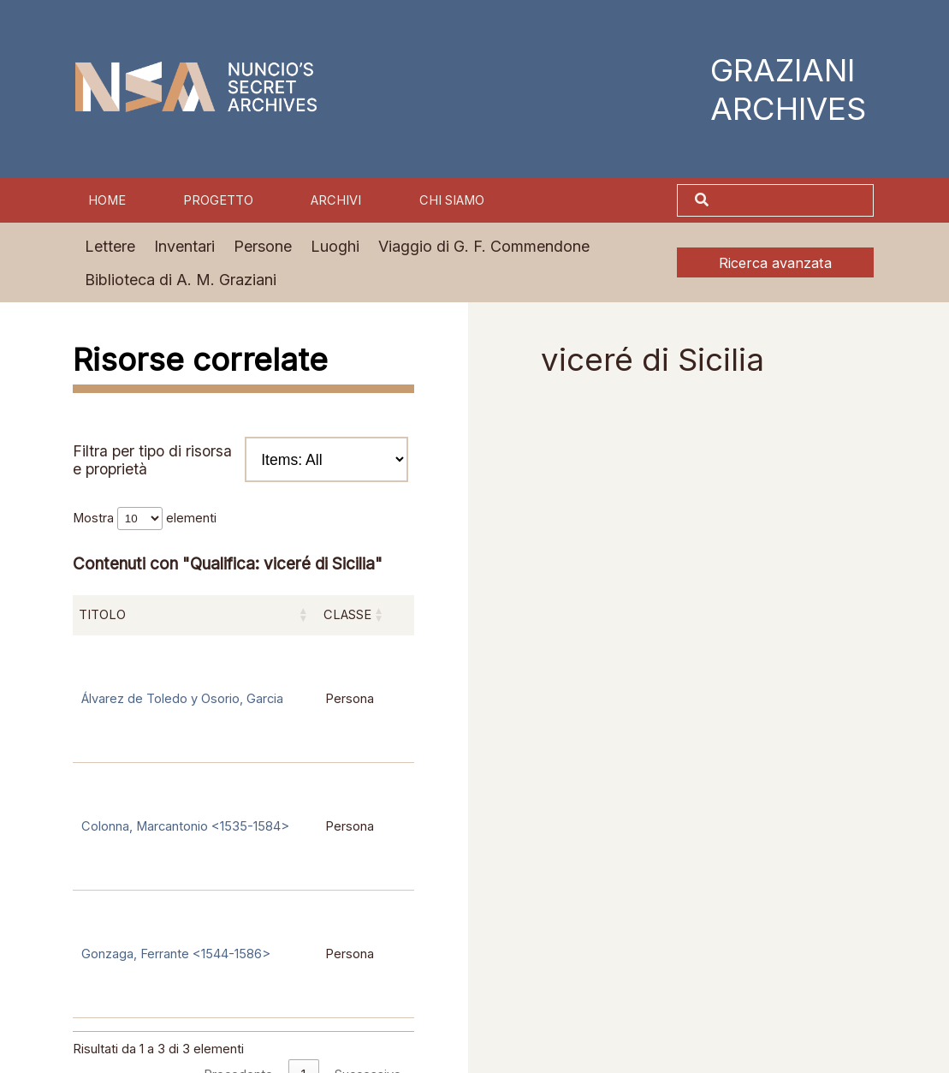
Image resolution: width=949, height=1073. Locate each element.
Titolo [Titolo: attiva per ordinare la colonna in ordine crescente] (102, 615)
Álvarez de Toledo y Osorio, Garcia (182, 698)
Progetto (218, 200)
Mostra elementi (144, 518)
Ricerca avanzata (775, 262)
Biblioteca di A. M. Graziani (180, 280)
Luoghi (335, 246)
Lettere (110, 246)
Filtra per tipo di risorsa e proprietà (241, 459)
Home (107, 200)
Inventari (184, 246)
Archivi (336, 200)
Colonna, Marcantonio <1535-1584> (185, 826)
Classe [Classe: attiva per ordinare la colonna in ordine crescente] (347, 615)
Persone (263, 246)
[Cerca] (793, 201)
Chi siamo (451, 200)
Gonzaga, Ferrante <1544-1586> (175, 954)
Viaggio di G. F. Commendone (484, 246)
